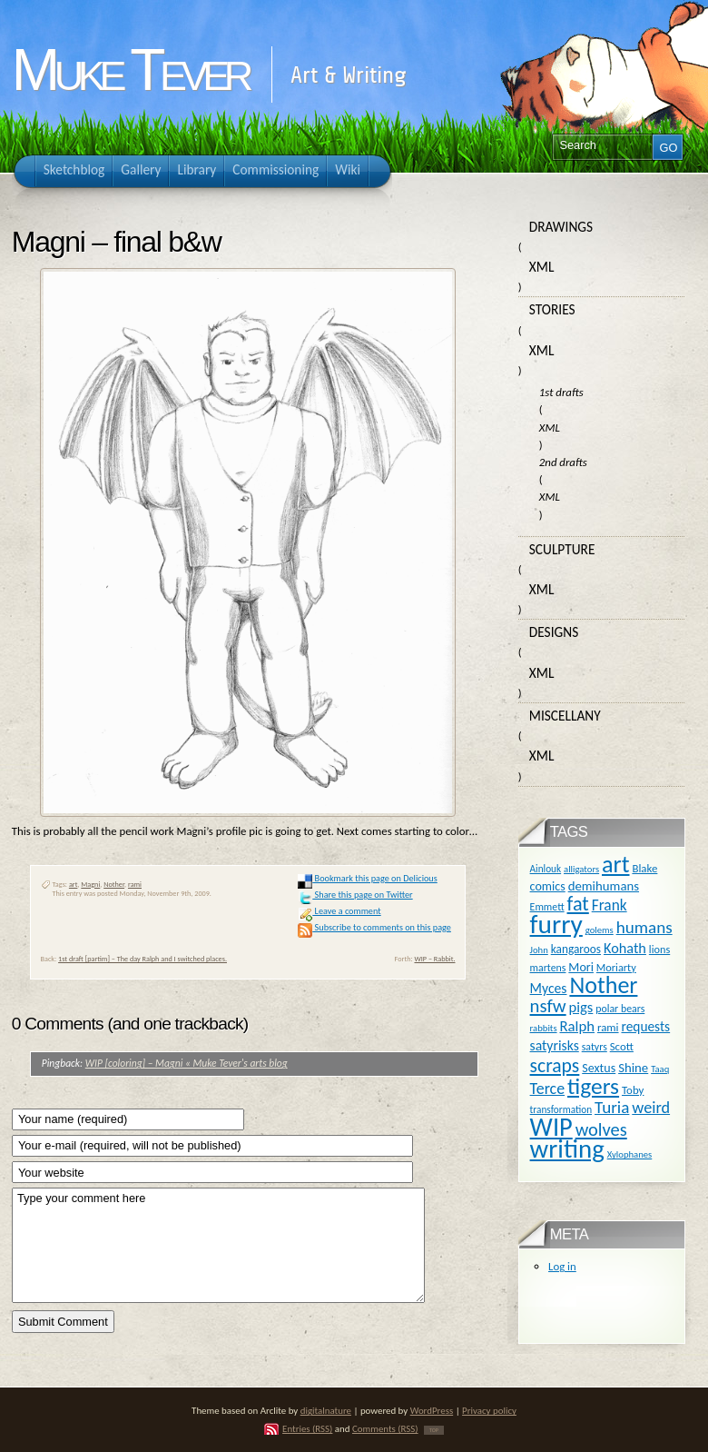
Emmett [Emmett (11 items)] (547, 906)
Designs (553, 632)
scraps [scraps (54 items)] (555, 1065)
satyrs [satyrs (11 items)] (594, 1046)
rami (135, 884)
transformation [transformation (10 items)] (561, 1109)
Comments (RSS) (385, 1429)
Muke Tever (130, 70)
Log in (562, 1266)
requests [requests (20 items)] (645, 1026)
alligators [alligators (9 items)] (581, 869)
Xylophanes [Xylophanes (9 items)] (630, 1154)
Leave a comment (339, 911)
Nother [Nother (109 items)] (603, 984)
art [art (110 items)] (615, 864)
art (73, 884)
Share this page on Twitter (355, 894)
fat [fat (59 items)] (578, 903)
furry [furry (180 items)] (556, 924)
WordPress (432, 1411)
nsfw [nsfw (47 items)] (548, 1006)
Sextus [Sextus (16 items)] (598, 1068)
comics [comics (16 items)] (547, 886)
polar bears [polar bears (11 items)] (619, 1008)
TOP (433, 1430)
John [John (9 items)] (539, 950)
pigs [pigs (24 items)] (581, 1007)
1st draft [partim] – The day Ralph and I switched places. (142, 958)
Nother (113, 884)
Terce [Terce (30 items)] (547, 1089)
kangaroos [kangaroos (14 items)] (576, 949)
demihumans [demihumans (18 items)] (603, 886)
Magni (90, 884)
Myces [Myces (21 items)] (548, 988)
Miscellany (565, 715)
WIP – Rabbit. (434, 958)
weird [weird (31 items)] (651, 1108)
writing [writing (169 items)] (567, 1149)
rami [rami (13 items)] (608, 1027)
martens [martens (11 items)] (548, 967)
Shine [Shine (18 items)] (633, 1067)
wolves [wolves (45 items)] (601, 1129)
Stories (552, 309)
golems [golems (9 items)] (599, 930)
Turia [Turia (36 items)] (612, 1107)
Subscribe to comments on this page (374, 927)
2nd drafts (563, 462)
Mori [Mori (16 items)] (581, 967)
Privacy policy (489, 1411)
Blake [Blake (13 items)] (644, 868)
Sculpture (562, 549)
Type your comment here (218, 1245)
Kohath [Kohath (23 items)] (625, 948)
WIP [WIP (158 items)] (551, 1127)
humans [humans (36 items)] (644, 927)
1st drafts (561, 392)
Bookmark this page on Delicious (367, 878)
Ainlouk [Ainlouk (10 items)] (546, 868)
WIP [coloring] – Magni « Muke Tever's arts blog (186, 1063)
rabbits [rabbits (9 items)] (543, 1028)
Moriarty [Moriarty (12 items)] (616, 967)
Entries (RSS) (307, 1429)
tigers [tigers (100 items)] (593, 1086)
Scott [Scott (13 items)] (622, 1046)
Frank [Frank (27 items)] (609, 905)
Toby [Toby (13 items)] (633, 1090)
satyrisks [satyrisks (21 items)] (554, 1045)
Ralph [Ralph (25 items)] (577, 1026)
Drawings (561, 226)
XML (542, 266)
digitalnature (325, 1411)
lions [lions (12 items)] (659, 949)
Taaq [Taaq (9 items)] (660, 1069)
